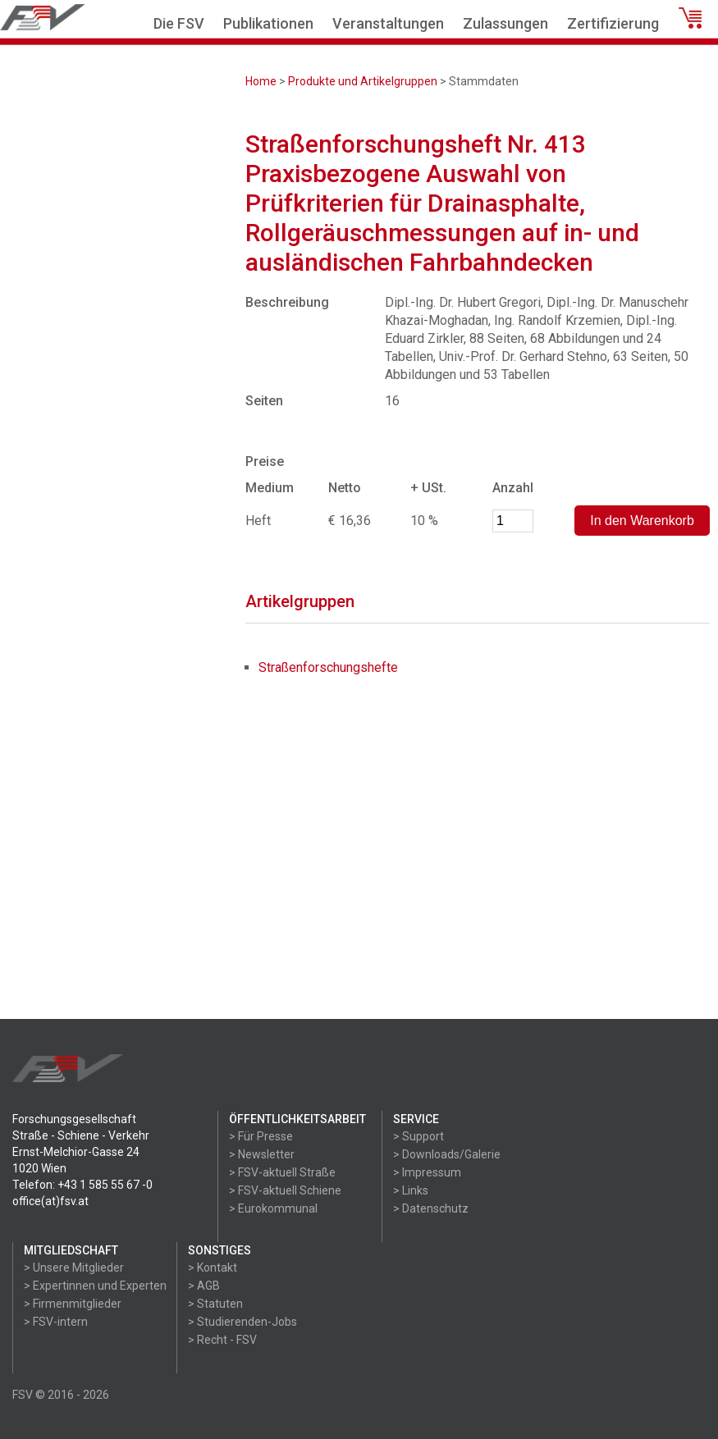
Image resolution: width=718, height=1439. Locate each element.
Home (261, 81)
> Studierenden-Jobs (242, 1321)
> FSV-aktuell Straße (282, 1172)
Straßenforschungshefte (328, 667)
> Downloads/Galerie (447, 1154)
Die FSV (178, 23)
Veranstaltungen (388, 23)
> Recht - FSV (222, 1339)
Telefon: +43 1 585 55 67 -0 (82, 1184)
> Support (418, 1136)
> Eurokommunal (273, 1208)
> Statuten (215, 1303)
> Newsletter (262, 1154)
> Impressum (427, 1172)
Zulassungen (505, 23)
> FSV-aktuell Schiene (285, 1190)
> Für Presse (261, 1136)
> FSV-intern (56, 1321)
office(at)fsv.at (50, 1201)
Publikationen (268, 23)
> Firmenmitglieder (72, 1303)
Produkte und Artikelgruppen (362, 81)
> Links (410, 1190)
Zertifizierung (613, 23)
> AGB (204, 1285)
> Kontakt (212, 1267)
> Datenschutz (431, 1208)
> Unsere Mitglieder (74, 1267)
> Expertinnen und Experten (95, 1285)
